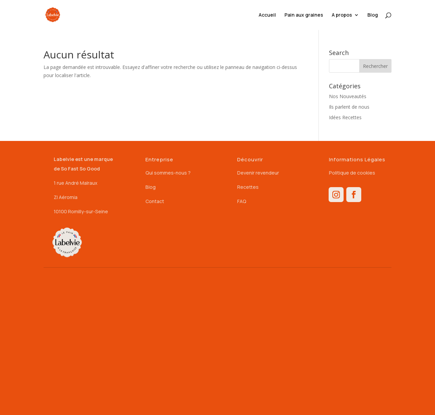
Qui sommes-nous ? (168, 172)
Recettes (248, 187)
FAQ (241, 201)
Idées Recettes (345, 117)
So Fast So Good (80, 168)
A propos (342, 15)
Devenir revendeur (258, 172)
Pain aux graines (303, 15)
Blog (372, 15)
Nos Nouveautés (347, 96)
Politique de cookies (352, 172)
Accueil (267, 15)
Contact (154, 201)
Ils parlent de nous (349, 107)
